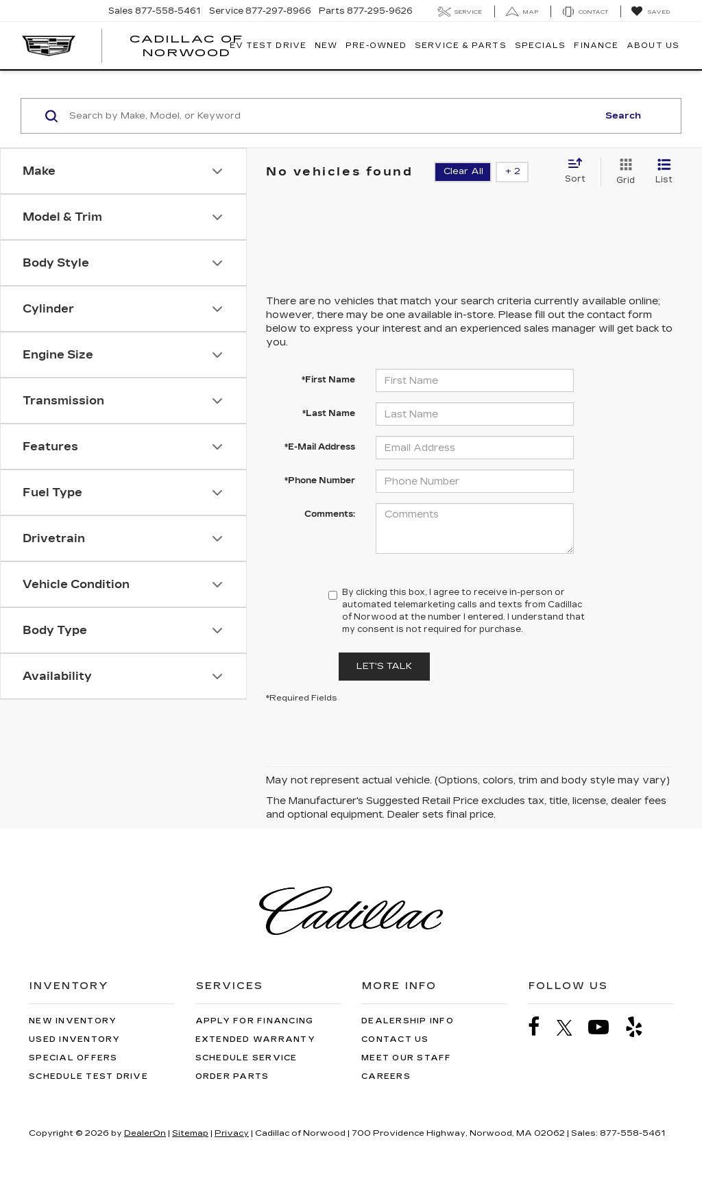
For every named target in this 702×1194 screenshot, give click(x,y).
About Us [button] (653, 45)
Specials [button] (540, 45)
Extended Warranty (255, 1039)
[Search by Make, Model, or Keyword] (331, 115)
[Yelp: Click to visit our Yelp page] (641, 1027)
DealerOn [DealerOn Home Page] (145, 1133)
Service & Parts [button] (461, 45)
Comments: (329, 514)
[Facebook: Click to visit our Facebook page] (541, 1027)
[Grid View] (623, 172)
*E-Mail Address (320, 447)
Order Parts (232, 1076)
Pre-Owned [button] (376, 45)
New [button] (326, 45)
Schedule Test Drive (88, 1076)
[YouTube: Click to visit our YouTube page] (605, 1027)
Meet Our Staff (406, 1057)
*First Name (328, 380)
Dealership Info (407, 1020)
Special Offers (73, 1057)
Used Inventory (75, 1039)
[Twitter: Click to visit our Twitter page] (571, 1027)
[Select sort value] (579, 171)
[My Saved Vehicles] (650, 11)
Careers (386, 1076)
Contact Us (395, 1039)
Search (623, 115)
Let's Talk (384, 666)
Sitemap (190, 1133)
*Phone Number (320, 480)
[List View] (664, 172)
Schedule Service (246, 1057)
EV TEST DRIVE (268, 45)
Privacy (232, 1133)
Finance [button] (596, 45)
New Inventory (73, 1020)
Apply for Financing (254, 1020)
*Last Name (328, 413)
